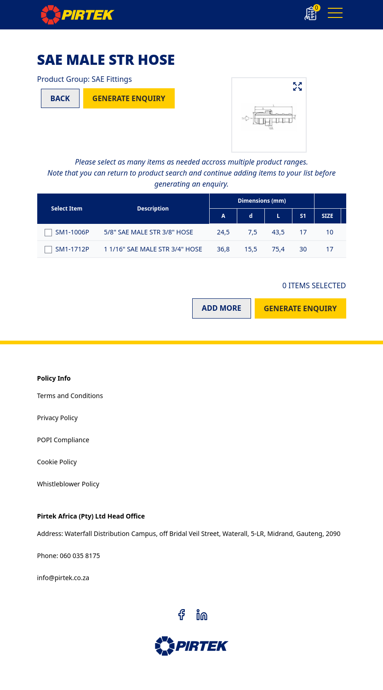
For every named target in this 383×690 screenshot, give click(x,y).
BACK (60, 98)
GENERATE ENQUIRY (129, 98)
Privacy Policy (57, 417)
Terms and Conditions (70, 395)
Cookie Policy (57, 461)
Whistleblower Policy (68, 483)
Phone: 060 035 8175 (68, 555)
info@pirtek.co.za (63, 577)
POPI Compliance (63, 439)
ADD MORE (221, 308)
